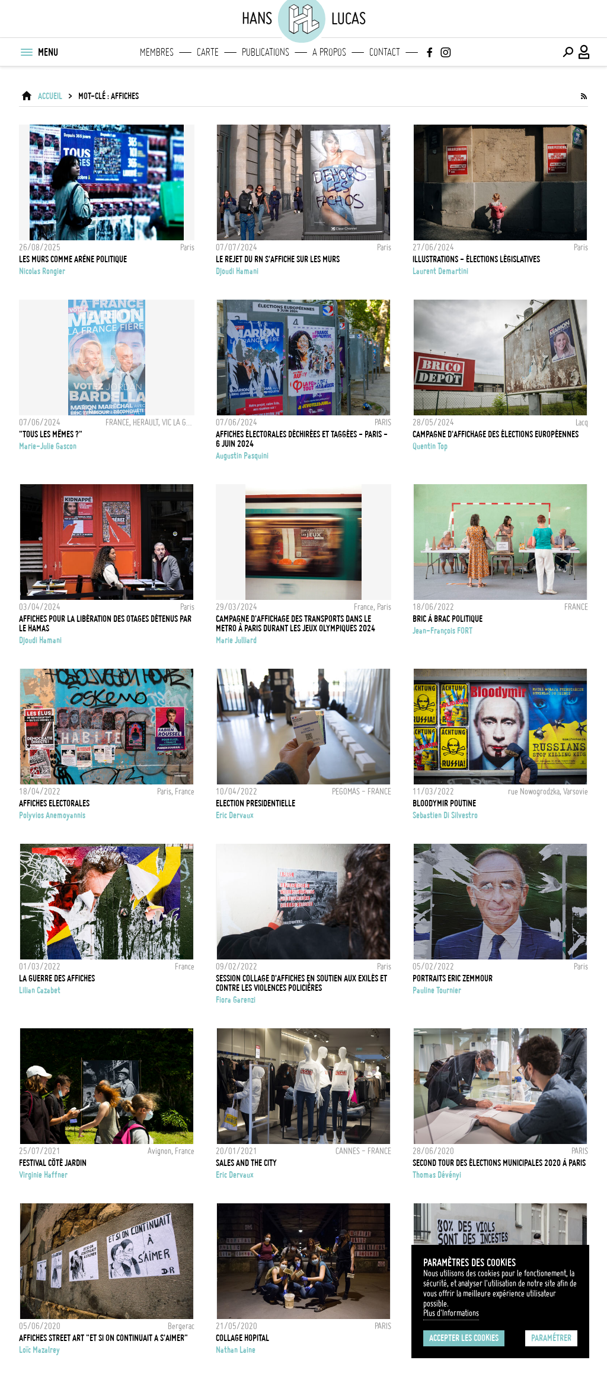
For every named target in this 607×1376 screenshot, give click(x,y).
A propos (329, 52)
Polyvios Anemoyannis (52, 815)
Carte (208, 52)
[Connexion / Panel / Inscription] (584, 52)
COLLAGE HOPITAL (242, 1338)
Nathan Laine (235, 1350)
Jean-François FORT (442, 630)
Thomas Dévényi (437, 1175)
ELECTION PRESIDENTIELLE (255, 803)
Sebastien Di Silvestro (445, 815)
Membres (157, 52)
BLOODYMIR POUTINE (444, 803)
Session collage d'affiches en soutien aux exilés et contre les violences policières (301, 983)
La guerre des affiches (57, 978)
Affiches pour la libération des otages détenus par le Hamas (105, 623)
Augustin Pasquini (242, 455)
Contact (384, 52)
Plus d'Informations (451, 1313)
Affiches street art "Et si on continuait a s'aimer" (103, 1338)
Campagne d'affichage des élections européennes (496, 434)
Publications (265, 52)
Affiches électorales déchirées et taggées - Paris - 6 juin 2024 (302, 439)
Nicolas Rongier (42, 271)
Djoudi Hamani (237, 271)
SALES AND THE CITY (246, 1163)
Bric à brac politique (448, 619)
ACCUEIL (50, 96)
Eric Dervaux (235, 815)
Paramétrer (551, 1338)
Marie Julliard (236, 640)
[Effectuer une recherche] (568, 52)
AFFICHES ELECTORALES (54, 803)
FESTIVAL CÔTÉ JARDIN (53, 1163)
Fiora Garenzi (235, 999)
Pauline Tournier (437, 990)
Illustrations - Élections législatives (476, 259)
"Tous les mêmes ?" (50, 434)
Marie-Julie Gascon (47, 446)
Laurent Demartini (440, 271)
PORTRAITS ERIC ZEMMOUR (453, 978)
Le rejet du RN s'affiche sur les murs (278, 259)
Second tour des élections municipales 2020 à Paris (499, 1163)
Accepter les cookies (464, 1338)
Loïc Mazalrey (39, 1350)
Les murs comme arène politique (73, 259)
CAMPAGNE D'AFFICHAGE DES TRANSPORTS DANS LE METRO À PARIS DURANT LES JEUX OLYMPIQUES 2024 (295, 623)
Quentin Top (430, 446)
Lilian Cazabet (39, 990)
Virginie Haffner (43, 1175)
